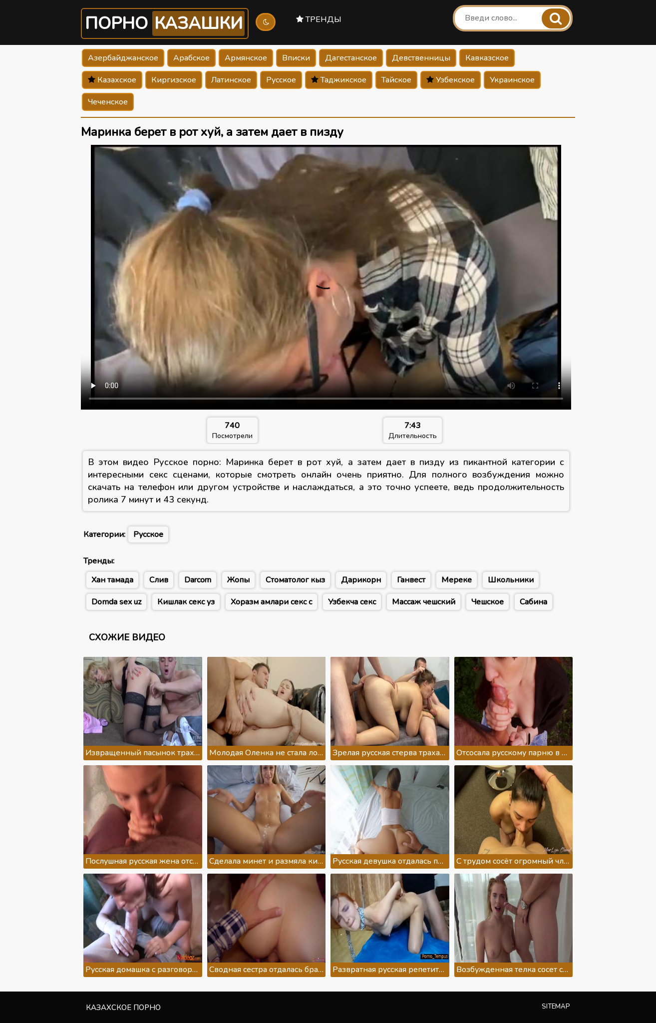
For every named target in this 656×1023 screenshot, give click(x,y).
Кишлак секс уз (186, 601)
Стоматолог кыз (295, 579)
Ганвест (411, 579)
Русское (281, 79)
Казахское (112, 79)
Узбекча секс (352, 601)
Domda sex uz (116, 601)
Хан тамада (112, 579)
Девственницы (421, 57)
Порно (165, 23)
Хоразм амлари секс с (271, 601)
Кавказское (487, 57)
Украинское (512, 79)
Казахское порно (123, 1008)
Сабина (533, 601)
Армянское (246, 57)
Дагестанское (351, 57)
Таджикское (338, 79)
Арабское (191, 57)
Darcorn (197, 579)
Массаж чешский (423, 601)
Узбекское (450, 79)
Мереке (456, 579)
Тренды (318, 19)
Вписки (296, 57)
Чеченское (108, 101)
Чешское (487, 601)
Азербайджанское (123, 57)
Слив (158, 579)
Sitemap (556, 1006)
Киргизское (173, 79)
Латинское (231, 79)
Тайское (396, 79)
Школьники (511, 579)
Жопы (238, 579)
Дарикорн (361, 579)
